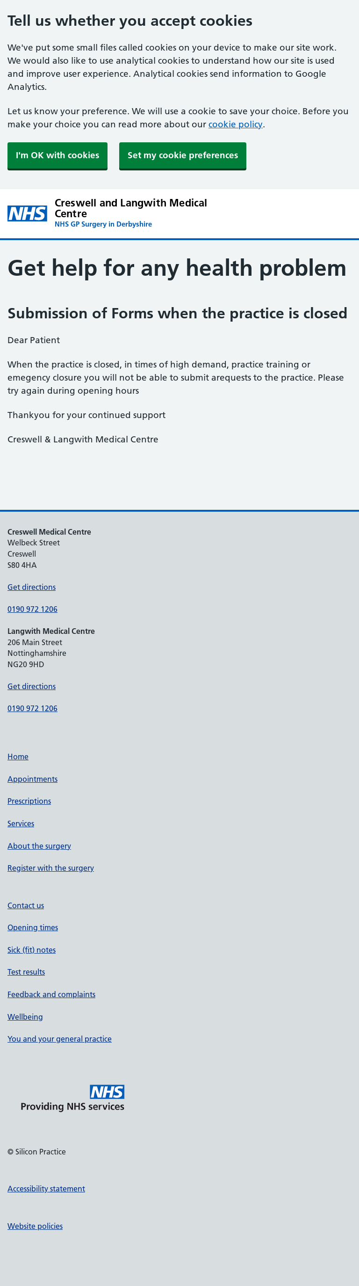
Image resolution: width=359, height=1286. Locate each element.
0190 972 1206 (32, 609)
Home (18, 756)
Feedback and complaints (51, 994)
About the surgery (39, 846)
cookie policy (235, 124)
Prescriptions (29, 801)
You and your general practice (59, 1038)
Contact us (25, 905)
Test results (26, 972)
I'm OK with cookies (57, 155)
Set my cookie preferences (183, 155)
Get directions (31, 587)
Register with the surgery (50, 868)
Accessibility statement (46, 1188)
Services (20, 823)
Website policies (35, 1226)
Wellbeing (25, 1016)
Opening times (32, 927)
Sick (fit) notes (31, 950)
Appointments (32, 779)
